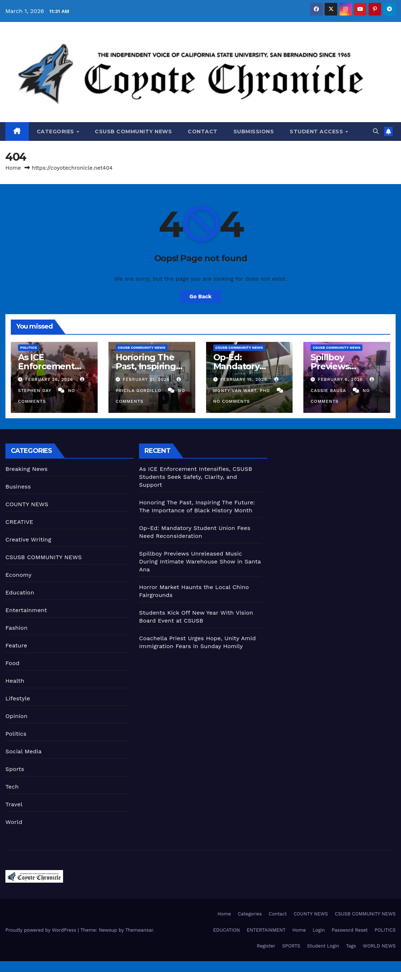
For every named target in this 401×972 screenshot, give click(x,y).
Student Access (317, 131)
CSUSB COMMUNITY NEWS (133, 131)
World (13, 822)
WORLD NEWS (379, 946)
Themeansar (139, 930)
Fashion (16, 627)
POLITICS (385, 930)
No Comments (231, 401)
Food (12, 663)
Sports (14, 769)
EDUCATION (226, 930)
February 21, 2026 (147, 379)
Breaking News (26, 468)
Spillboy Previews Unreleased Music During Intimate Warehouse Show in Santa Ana (200, 561)
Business (18, 486)
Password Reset (349, 930)
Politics (28, 347)
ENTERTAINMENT (266, 930)
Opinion (16, 716)
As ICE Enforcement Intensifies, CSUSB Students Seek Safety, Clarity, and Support (195, 476)
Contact (203, 131)
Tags (351, 946)
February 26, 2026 (50, 379)
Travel (13, 804)
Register (266, 946)
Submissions (253, 131)
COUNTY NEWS (26, 504)
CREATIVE (19, 521)
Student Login (323, 946)
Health (14, 680)
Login (319, 930)
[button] (376, 131)
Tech (12, 786)
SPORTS (291, 946)
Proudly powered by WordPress (41, 930)
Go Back (201, 296)
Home (13, 168)
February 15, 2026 (244, 379)
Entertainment (26, 610)
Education (19, 592)
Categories (56, 131)
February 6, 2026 (341, 379)
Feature (16, 645)
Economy (18, 574)
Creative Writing (28, 539)
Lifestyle (17, 698)
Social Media (23, 751)
